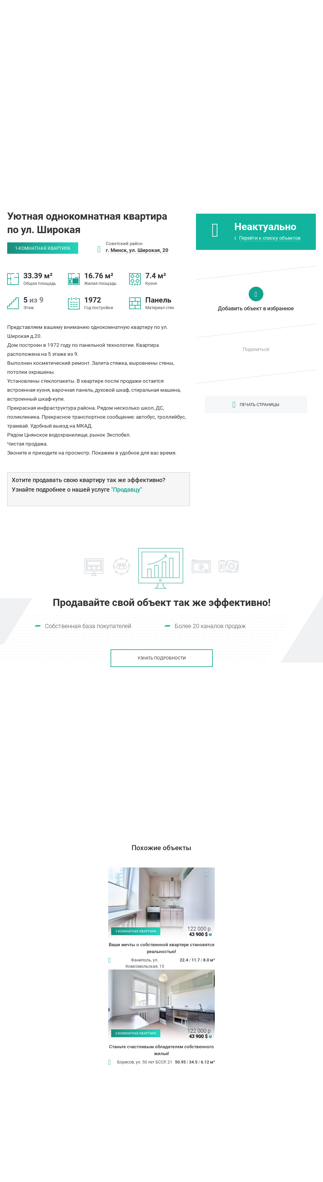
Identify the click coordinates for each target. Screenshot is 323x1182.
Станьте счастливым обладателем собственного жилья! (161, 1050)
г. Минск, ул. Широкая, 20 (137, 250)
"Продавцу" (126, 489)
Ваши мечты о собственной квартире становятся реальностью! (161, 948)
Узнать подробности (162, 658)
